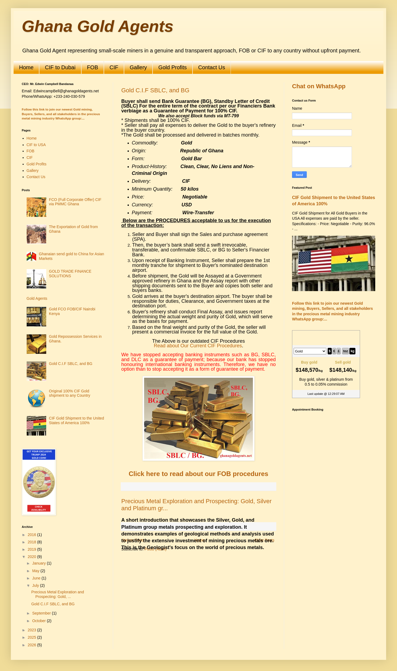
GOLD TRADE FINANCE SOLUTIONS (70, 273)
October (39, 621)
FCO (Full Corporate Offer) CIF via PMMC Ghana (75, 201)
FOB (92, 67)
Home (26, 67)
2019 (32, 549)
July (36, 585)
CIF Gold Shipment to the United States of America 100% (76, 420)
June (36, 578)
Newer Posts (133, 540)
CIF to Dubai (60, 67)
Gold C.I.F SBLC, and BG (155, 90)
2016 (32, 535)
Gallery (138, 67)
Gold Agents (37, 298)
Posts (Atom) (156, 549)
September (42, 613)
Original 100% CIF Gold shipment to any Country (69, 393)
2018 (32, 542)
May (36, 571)
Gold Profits (172, 67)
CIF (114, 67)
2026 (32, 645)
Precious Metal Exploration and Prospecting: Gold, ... (57, 594)
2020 (32, 557)
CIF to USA (36, 145)
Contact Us (211, 67)
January (39, 563)
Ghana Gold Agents (97, 26)
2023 (32, 630)
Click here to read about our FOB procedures (198, 473)
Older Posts (264, 540)
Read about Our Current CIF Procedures (198, 345)
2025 (32, 637)
